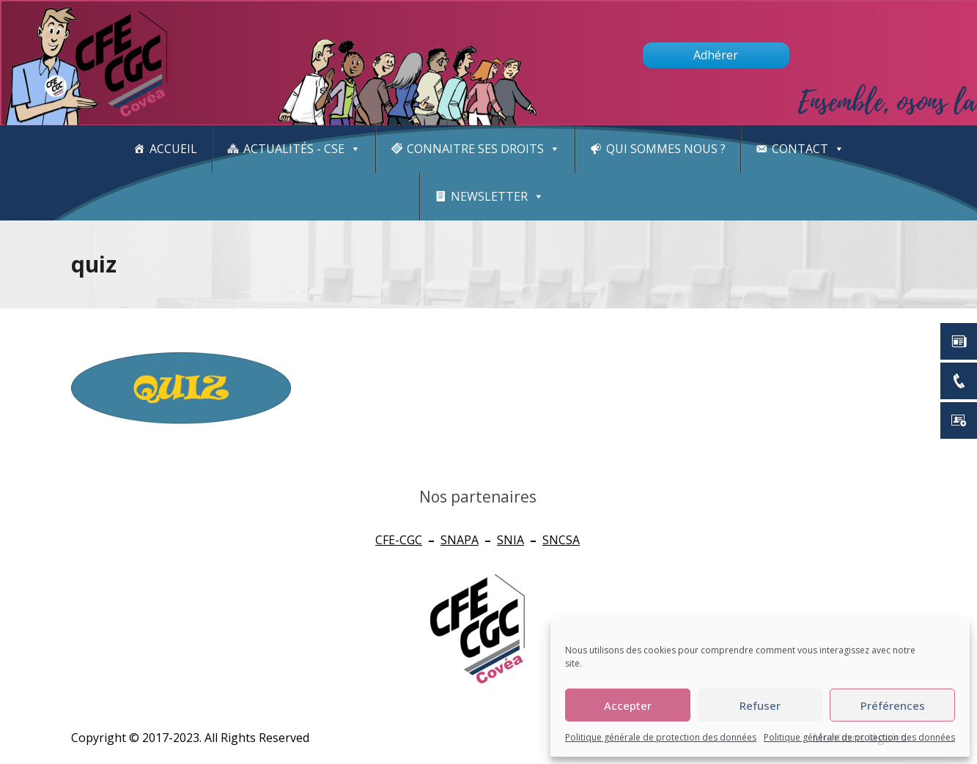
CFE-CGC (398, 540)
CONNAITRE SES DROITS (483, 149)
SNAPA (459, 540)
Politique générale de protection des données (660, 737)
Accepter (628, 705)
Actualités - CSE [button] (302, 149)
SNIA (510, 540)
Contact (808, 149)
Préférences (892, 705)
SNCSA (561, 540)
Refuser (760, 705)
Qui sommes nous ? (666, 149)
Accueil (173, 149)
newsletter (497, 196)
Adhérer (715, 55)
